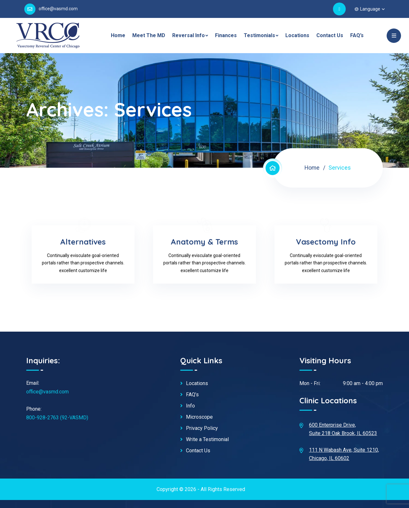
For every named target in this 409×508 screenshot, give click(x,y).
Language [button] (367, 9)
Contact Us (329, 35)
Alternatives (83, 241)
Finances (226, 35)
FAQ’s (357, 35)
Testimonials (259, 35)
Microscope (199, 417)
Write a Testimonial (207, 439)
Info (190, 405)
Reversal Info (188, 35)
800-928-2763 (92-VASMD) (57, 418)
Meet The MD (148, 35)
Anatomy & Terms (205, 241)
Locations (297, 35)
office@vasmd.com (58, 8)
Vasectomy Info (326, 241)
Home (118, 35)
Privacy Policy (202, 428)
